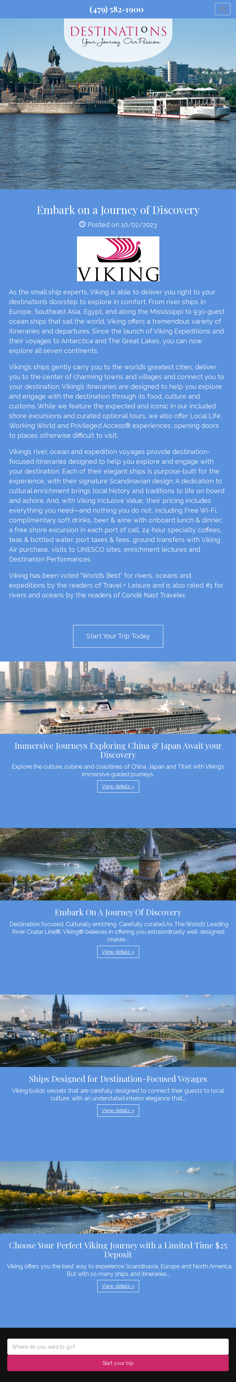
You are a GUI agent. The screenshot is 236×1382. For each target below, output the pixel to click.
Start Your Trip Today (118, 636)
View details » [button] (118, 786)
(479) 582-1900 (116, 9)
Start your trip (118, 1363)
